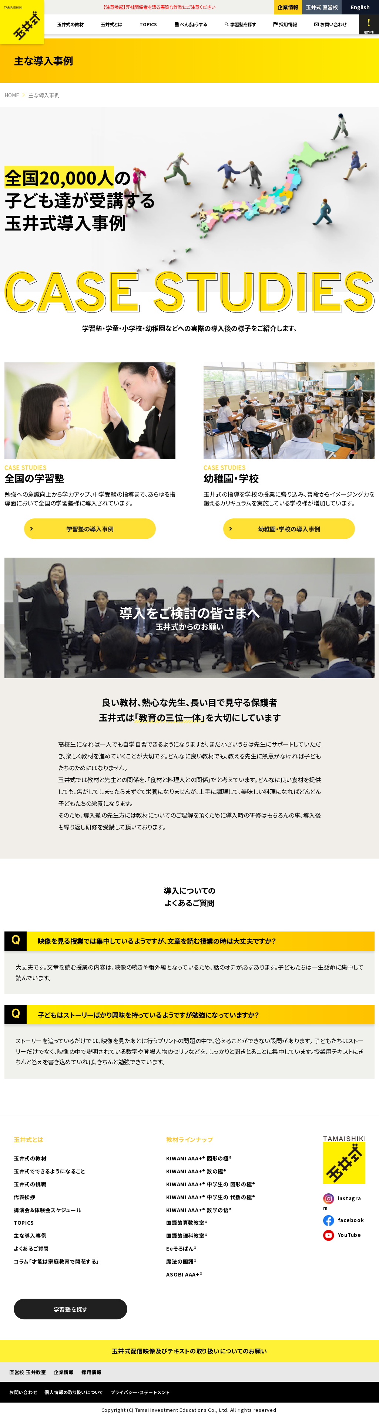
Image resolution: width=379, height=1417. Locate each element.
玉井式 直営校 (322, 7)
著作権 (369, 26)
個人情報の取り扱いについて (73, 1392)
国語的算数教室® (187, 1222)
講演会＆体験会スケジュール (48, 1210)
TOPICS (148, 24)
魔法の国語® (181, 1261)
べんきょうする (190, 24)
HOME (11, 95)
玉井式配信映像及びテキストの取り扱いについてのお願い (189, 1350)
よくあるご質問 (31, 1248)
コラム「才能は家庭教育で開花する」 (56, 1261)
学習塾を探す (240, 24)
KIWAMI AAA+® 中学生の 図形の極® (210, 1184)
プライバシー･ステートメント (140, 1392)
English (360, 7)
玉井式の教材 (70, 24)
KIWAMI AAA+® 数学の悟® (199, 1210)
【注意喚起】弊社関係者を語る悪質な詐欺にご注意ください (159, 7)
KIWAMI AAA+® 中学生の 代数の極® (210, 1197)
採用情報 (285, 24)
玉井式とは (111, 24)
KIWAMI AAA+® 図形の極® (199, 1158)
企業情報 (288, 7)
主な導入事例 (30, 1235)
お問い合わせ (330, 24)
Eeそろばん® (181, 1248)
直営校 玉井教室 (27, 1372)
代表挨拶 (25, 1197)
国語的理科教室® (187, 1235)
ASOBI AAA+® (184, 1274)
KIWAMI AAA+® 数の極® (196, 1171)
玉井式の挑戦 (30, 1184)
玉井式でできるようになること (49, 1171)
